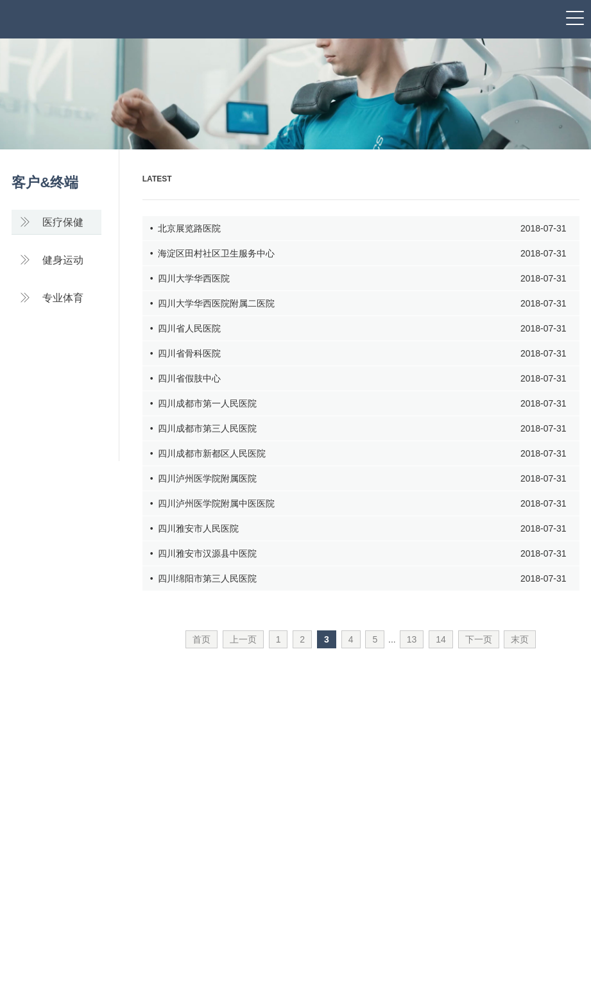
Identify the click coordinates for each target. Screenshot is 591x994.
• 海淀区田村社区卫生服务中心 (358, 253)
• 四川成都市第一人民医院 (358, 403)
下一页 (478, 639)
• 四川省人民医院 (358, 328)
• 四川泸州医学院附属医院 (358, 478)
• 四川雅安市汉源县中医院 (358, 553)
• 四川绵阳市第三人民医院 (358, 578)
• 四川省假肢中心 (358, 378)
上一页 (243, 639)
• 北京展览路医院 (358, 228)
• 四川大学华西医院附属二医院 (358, 303)
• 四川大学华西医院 (358, 278)
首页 (201, 639)
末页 (520, 639)
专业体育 (51, 297)
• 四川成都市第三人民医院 (358, 428)
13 (412, 639)
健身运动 (51, 260)
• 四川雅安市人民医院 (358, 528)
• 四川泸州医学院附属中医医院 (358, 503)
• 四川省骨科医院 (358, 353)
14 (441, 639)
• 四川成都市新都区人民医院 (358, 453)
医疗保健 (51, 222)
